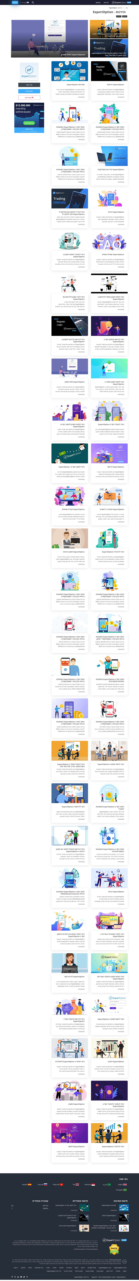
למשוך (76, 1267)
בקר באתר (29, 85)
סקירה (48, 1267)
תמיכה (54, 1267)
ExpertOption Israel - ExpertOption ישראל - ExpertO (109, 1276)
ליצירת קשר (109, 1270)
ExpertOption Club (120, 1267)
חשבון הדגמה (79, 1270)
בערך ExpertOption (105, 1267)
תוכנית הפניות (68, 1270)
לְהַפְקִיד (61, 1267)
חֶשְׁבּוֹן (124, 1270)
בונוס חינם (29, 98)
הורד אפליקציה (38, 1267)
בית (126, 8)
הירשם (15, 2)
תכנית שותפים (92, 1267)
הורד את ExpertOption (54, 1270)
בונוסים (98, 2)
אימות (30, 1267)
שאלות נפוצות (90, 1270)
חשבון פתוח (29, 91)
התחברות (69, 1267)
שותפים (118, 1270)
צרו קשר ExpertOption (81, 1276)
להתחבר (23, 1267)
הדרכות (106, 2)
